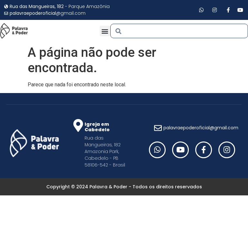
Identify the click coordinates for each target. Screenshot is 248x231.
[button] (105, 31)
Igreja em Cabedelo (97, 127)
